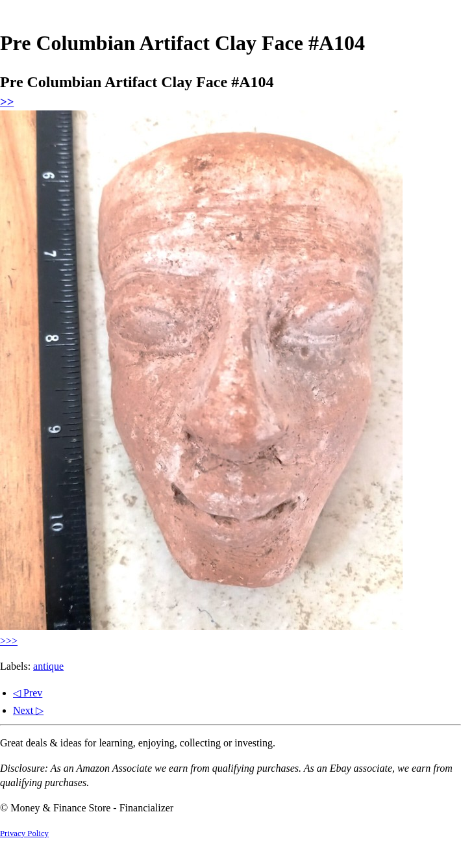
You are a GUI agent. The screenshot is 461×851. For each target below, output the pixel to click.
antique (48, 666)
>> (7, 101)
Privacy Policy (24, 833)
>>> (9, 640)
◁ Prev (27, 692)
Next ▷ (28, 710)
